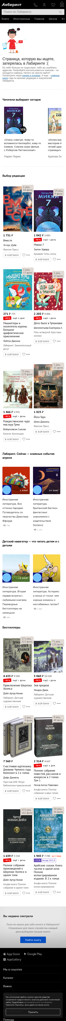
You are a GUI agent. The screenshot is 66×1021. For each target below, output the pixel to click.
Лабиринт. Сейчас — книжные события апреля (28, 456)
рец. (26, 186)
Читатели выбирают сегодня (21, 99)
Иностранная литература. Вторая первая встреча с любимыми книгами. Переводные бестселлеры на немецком (14, 600)
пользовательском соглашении (38, 1002)
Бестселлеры (11, 627)
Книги (5, 18)
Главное (39, 18)
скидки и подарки (31, 75)
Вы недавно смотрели (18, 916)
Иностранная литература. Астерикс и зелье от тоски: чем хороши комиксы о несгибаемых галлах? (46, 596)
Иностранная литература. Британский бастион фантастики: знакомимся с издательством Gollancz (45, 512)
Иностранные (21, 18)
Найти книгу (33, 940)
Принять (33, 1012)
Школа (53, 18)
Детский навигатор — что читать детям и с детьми (30, 543)
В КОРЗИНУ (12, 255)
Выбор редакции (13, 176)
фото (27, 189)
